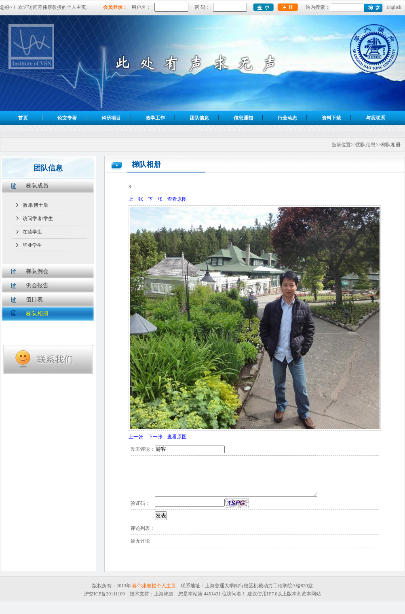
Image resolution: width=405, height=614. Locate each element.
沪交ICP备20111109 (104, 594)
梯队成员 (37, 186)
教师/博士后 (35, 205)
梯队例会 (37, 271)
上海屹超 (163, 594)
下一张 (155, 199)
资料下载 (331, 118)
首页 (23, 118)
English (393, 7)
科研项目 (111, 118)
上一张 (136, 199)
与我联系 (375, 118)
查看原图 (177, 199)
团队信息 (199, 118)
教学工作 (155, 118)
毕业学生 (32, 245)
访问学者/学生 (38, 218)
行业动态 (287, 118)
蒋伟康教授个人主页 (154, 586)
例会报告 (37, 285)
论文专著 (67, 118)
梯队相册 (37, 314)
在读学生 (32, 232)
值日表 (34, 299)
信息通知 (243, 118)
